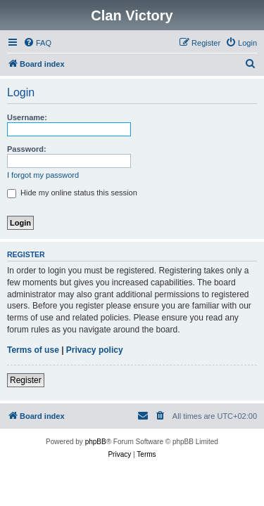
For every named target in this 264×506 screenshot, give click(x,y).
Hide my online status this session (72, 192)
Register (26, 380)
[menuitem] (37, 42)
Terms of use (33, 350)
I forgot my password (43, 175)
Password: (26, 149)
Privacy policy (94, 350)
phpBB (95, 442)
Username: (27, 117)
